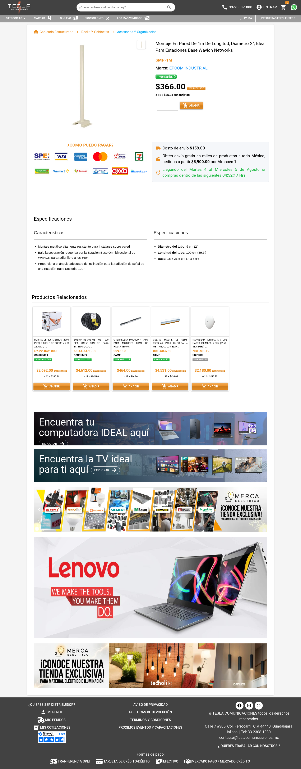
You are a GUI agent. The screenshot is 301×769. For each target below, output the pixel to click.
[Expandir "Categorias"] (16, 18)
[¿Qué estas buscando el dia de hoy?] (121, 7)
